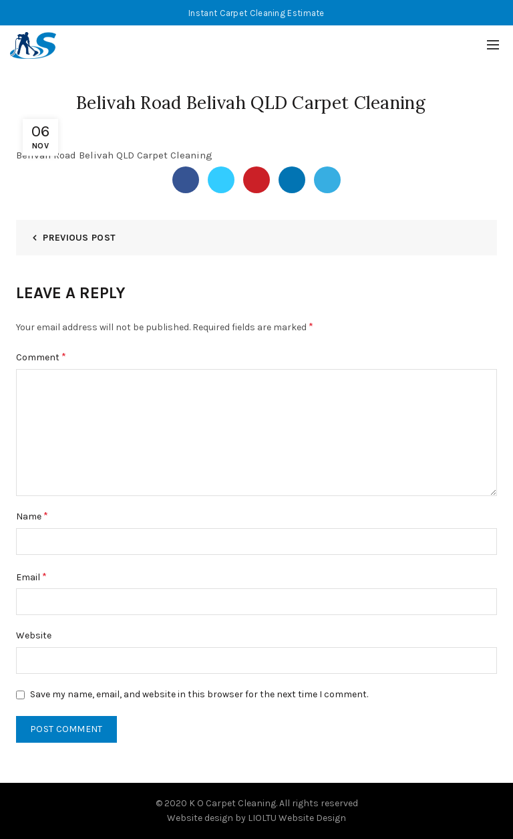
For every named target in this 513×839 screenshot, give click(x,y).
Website (33, 635)
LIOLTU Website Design (297, 818)
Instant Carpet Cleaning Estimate (256, 13)
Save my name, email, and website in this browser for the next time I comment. (199, 694)
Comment (41, 356)
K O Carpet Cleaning (232, 803)
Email (31, 576)
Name (32, 515)
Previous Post (79, 237)
